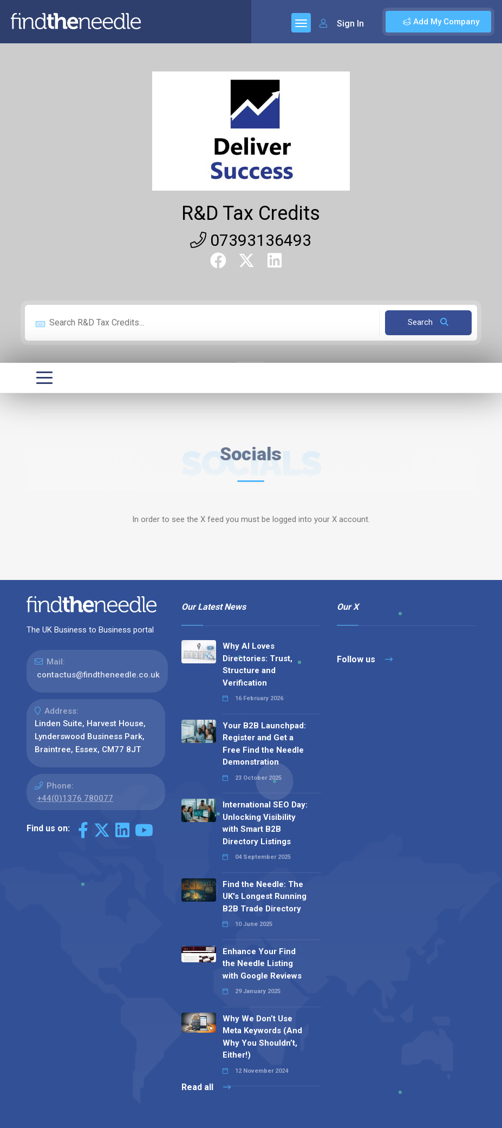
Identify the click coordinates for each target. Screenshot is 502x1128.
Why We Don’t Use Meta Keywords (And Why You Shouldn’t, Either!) (262, 1037)
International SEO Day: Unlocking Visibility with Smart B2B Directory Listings (265, 823)
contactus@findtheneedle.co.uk (98, 675)
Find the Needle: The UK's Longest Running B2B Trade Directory (265, 896)
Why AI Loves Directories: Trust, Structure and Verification (257, 664)
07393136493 (250, 240)
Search (428, 322)
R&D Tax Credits (250, 213)
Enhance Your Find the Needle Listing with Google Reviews (262, 964)
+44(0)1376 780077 (75, 798)
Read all (206, 1087)
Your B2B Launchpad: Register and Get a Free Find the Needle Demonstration (264, 744)
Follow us (365, 659)
